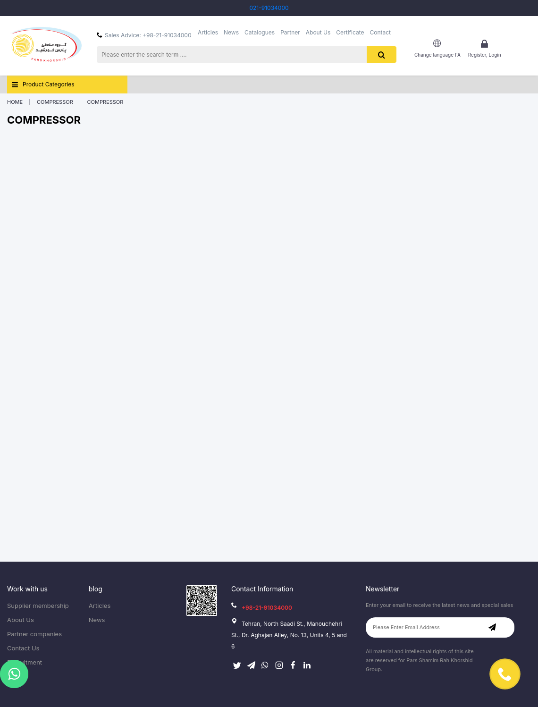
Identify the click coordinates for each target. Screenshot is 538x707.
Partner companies (34, 634)
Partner (290, 32)
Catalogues (259, 32)
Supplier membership (38, 605)
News (231, 32)
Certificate (350, 32)
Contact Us (23, 648)
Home (15, 102)
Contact (380, 32)
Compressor (55, 102)
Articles (208, 32)
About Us (318, 32)
